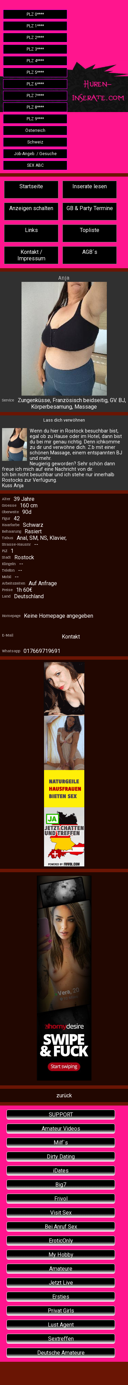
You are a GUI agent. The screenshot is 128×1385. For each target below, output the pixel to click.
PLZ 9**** (35, 118)
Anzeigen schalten (31, 208)
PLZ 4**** (35, 60)
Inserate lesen (89, 186)
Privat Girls (61, 1310)
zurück (64, 1095)
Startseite (31, 186)
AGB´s (89, 252)
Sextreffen (61, 1338)
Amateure (60, 1268)
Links (31, 230)
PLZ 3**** (35, 49)
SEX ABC (35, 165)
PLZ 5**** (35, 72)
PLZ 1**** (35, 26)
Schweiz (35, 142)
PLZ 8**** (35, 107)
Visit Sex (61, 1212)
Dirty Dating (61, 1156)
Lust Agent (61, 1324)
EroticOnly (61, 1240)
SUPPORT (61, 1114)
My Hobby (60, 1254)
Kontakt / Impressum (31, 255)
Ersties (60, 1296)
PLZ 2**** (35, 37)
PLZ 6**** (35, 84)
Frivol (61, 1198)
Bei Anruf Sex (61, 1226)
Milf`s (61, 1142)
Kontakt (71, 636)
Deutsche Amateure (61, 1352)
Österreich (35, 130)
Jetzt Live (61, 1282)
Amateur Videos (61, 1128)
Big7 (60, 1184)
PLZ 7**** (35, 95)
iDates (61, 1170)
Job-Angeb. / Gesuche (35, 153)
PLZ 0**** (35, 14)
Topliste (89, 230)
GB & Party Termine (90, 208)
